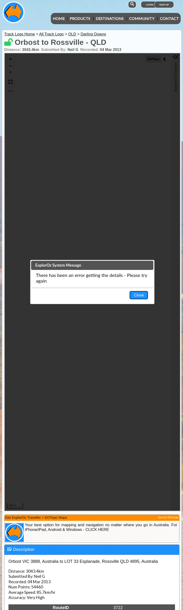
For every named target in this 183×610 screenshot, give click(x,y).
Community (141, 18)
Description (24, 549)
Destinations (109, 18)
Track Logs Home (19, 34)
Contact (169, 18)
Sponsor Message (168, 517)
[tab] (91, 550)
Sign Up (164, 4)
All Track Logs (51, 34)
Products (80, 18)
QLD (72, 34)
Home (59, 18)
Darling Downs (93, 34)
